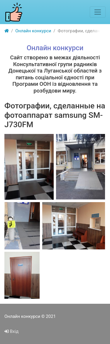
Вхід (11, 331)
